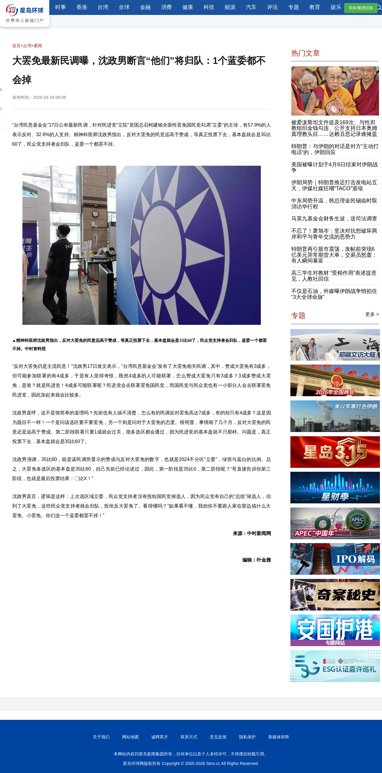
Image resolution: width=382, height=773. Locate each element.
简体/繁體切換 (361, 8)
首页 (16, 45)
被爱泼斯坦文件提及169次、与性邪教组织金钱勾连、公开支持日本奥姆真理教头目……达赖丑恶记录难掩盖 (334, 128)
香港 (81, 7)
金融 (145, 7)
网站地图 (130, 736)
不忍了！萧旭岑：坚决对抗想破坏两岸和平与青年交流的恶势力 (334, 234)
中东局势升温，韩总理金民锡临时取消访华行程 (334, 204)
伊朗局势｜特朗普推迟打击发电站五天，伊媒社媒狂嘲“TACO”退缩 (334, 185)
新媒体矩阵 (278, 736)
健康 (187, 7)
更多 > (372, 314)
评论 (272, 7)
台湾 (103, 7)
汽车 (251, 7)
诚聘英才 (159, 736)
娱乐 (336, 7)
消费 (166, 7)
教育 (314, 7)
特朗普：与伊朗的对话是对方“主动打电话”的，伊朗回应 (335, 149)
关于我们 (101, 736)
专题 (293, 7)
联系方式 (189, 736)
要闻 (38, 45)
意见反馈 (218, 736)
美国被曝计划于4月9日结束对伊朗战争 (334, 167)
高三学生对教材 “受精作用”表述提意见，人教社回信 (334, 276)
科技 (209, 7)
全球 (124, 7)
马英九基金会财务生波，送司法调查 (334, 219)
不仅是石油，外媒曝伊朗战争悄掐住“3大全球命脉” (334, 294)
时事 (60, 7)
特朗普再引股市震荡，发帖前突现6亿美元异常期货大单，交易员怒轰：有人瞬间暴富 (334, 255)
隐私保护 (247, 736)
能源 (230, 7)
